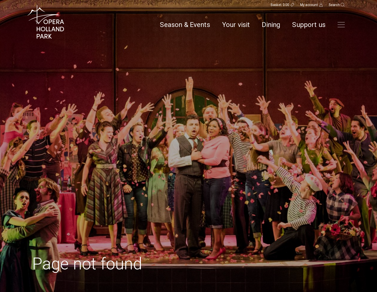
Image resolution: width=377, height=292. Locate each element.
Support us (309, 25)
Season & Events (185, 25)
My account (309, 5)
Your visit (236, 25)
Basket (280, 5)
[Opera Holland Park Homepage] (45, 22)
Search (334, 5)
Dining (271, 25)
